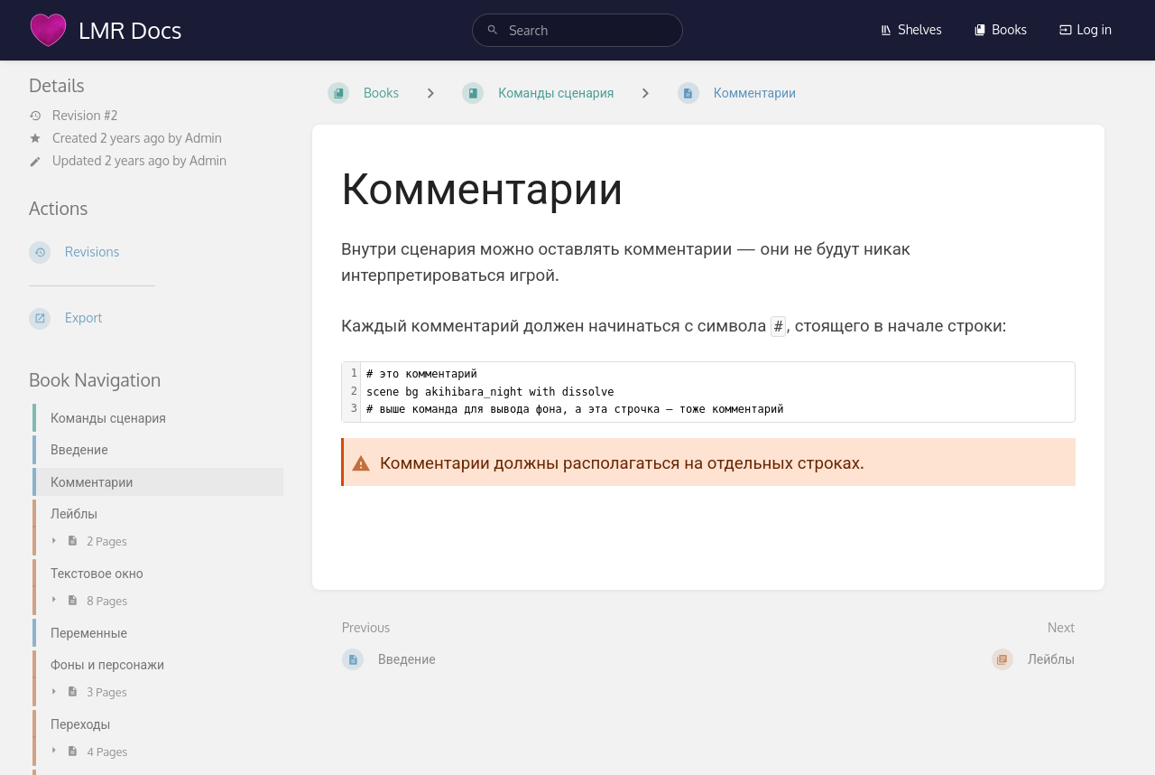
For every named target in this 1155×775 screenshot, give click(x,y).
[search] (577, 30)
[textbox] (718, 392)
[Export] (156, 319)
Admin (203, 137)
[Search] (492, 30)
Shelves (911, 29)
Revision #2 (73, 115)
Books (1000, 29)
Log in (1085, 29)
